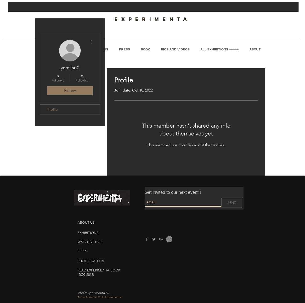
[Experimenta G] (161, 239)
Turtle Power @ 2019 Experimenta (99, 297)
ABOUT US (87, 222)
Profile (52, 109)
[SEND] (231, 202)
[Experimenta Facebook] (147, 239)
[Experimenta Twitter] (154, 239)
